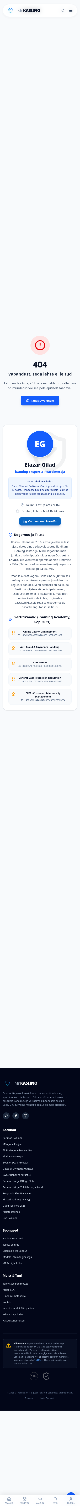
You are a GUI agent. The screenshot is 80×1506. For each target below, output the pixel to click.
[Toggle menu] (70, 10)
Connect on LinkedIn (40, 521)
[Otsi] (63, 10)
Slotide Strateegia (13, 1156)
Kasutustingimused (14, 1320)
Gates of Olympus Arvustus (18, 1168)
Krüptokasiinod (11, 1211)
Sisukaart (29, 1398)
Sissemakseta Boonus (15, 1250)
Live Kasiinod (10, 1218)
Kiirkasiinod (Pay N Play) (16, 1199)
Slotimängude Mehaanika (17, 1150)
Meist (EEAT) (9, 1289)
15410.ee (38, 1360)
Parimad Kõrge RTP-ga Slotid (19, 1181)
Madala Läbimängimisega (17, 1257)
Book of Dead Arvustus (16, 1162)
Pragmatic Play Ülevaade (17, 1193)
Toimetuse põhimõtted (15, 1283)
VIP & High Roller (12, 1263)
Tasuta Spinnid (11, 1244)
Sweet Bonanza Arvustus (17, 1174)
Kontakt (7, 1302)
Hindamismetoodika (14, 1296)
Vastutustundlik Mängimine (18, 1308)
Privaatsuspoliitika (13, 1314)
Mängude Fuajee (12, 1144)
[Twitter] (6, 1115)
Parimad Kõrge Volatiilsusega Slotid (23, 1187)
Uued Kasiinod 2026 (14, 1205)
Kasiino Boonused (13, 1238)
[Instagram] (25, 1115)
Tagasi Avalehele (40, 401)
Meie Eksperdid (47, 1398)
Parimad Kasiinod (13, 1138)
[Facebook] (15, 1115)
